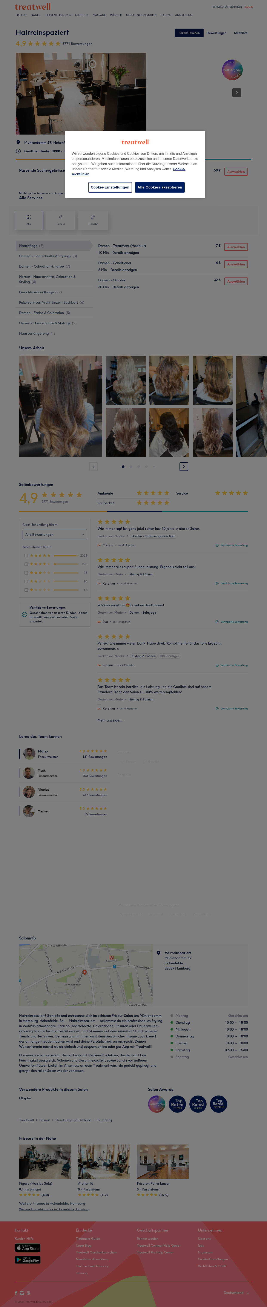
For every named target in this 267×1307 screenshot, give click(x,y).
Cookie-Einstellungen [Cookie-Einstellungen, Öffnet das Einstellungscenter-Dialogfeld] (110, 187)
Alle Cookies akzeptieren (160, 187)
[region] (135, 164)
